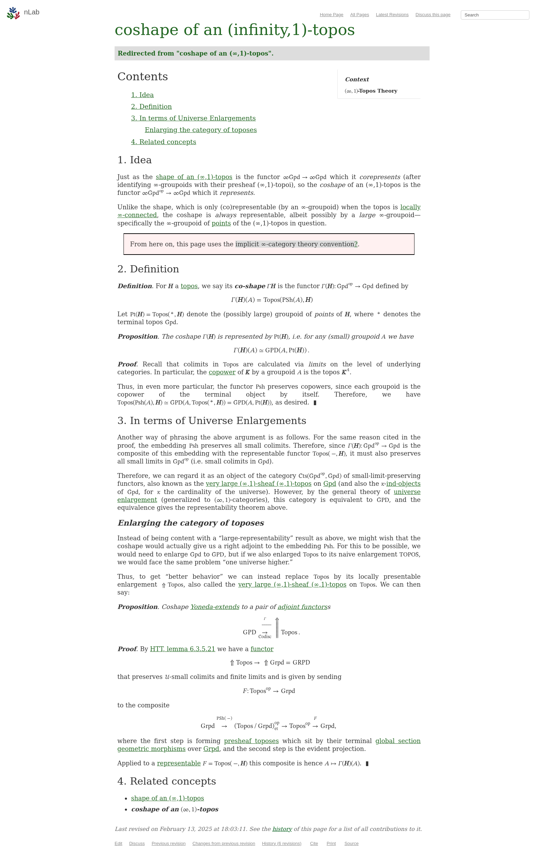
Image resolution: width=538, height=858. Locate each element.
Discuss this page (433, 14)
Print (331, 843)
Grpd (211, 748)
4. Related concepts (163, 141)
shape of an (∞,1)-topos (194, 176)
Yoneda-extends (214, 606)
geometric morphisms (151, 748)
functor (261, 649)
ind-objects (403, 483)
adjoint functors (302, 606)
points (221, 223)
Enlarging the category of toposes (201, 129)
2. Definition (151, 106)
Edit (118, 843)
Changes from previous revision (223, 843)
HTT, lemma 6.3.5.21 (182, 649)
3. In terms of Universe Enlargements (193, 118)
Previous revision (169, 843)
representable (179, 763)
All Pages (359, 14)
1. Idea (142, 94)
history (282, 829)
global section (398, 740)
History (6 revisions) (282, 843)
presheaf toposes (251, 740)
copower (222, 372)
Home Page (331, 14)
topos (189, 286)
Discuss (137, 843)
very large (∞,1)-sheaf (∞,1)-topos (259, 483)
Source (351, 843)
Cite (314, 843)
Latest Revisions (392, 14)
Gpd (329, 483)
